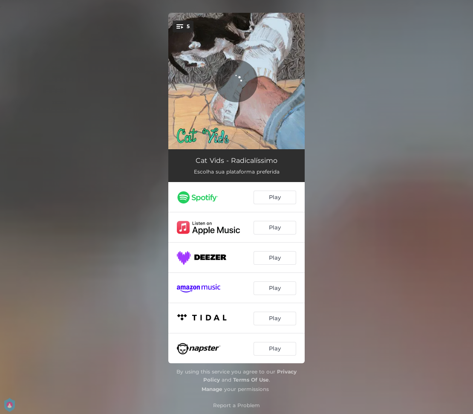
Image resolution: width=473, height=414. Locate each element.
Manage (212, 389)
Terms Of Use (251, 379)
